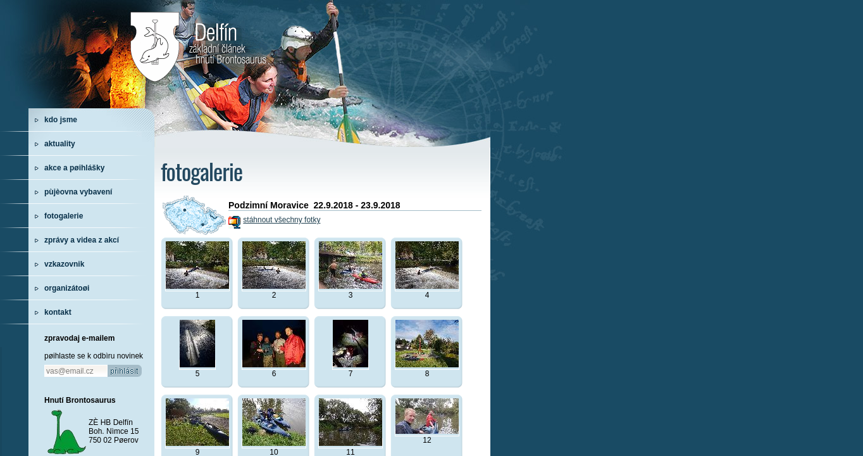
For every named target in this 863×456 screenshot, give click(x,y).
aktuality (59, 143)
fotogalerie (63, 216)
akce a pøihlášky (74, 167)
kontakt (57, 312)
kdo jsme (60, 119)
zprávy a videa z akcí (81, 240)
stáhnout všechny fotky (281, 219)
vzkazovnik (64, 264)
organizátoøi (66, 288)
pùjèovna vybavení (78, 191)
